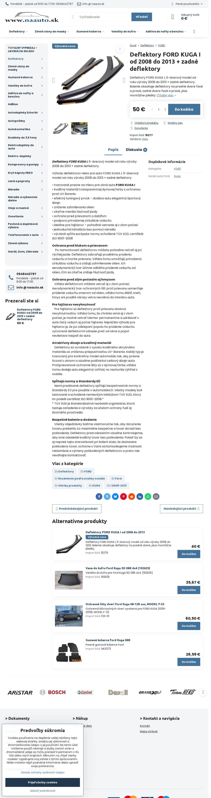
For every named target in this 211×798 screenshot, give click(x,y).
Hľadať (142, 17)
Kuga (177, 176)
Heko (145, 139)
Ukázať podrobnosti (42, 791)
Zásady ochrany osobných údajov (43, 772)
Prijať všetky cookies (42, 782)
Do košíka (184, 109)
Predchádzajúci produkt (77, 509)
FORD (177, 169)
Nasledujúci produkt (181, 509)
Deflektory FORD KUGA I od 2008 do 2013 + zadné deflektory (29, 314)
